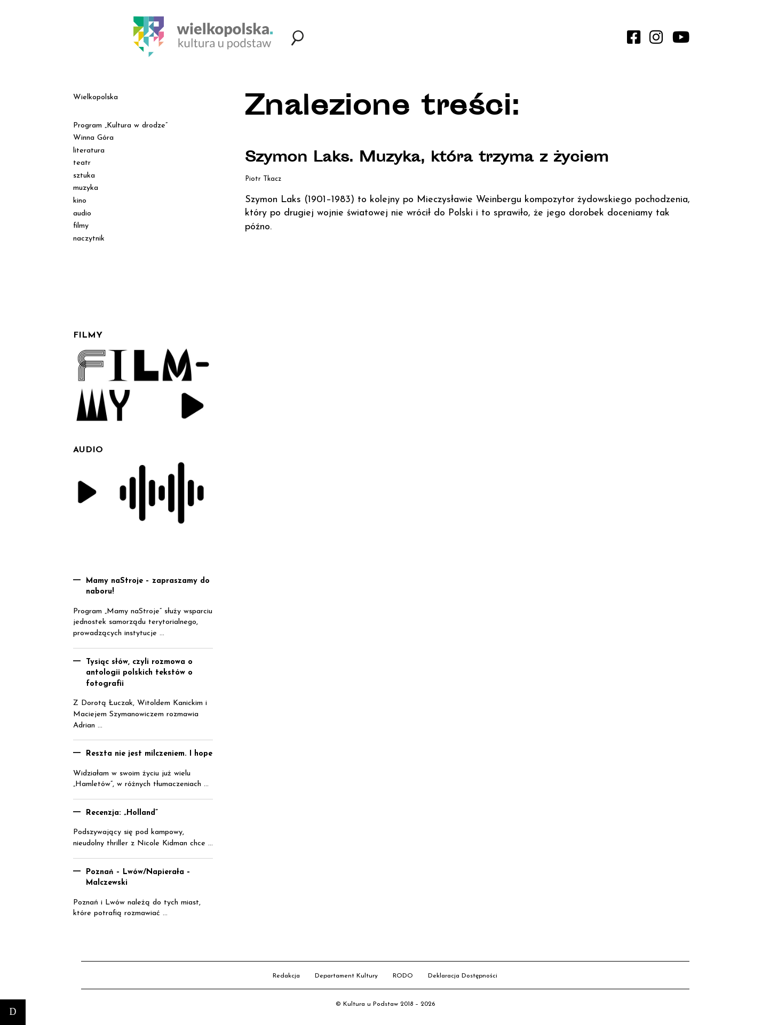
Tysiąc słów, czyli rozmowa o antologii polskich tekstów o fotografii (139, 673)
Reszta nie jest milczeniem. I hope (149, 754)
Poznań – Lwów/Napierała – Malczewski (138, 877)
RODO (403, 976)
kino (79, 201)
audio (82, 214)
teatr (82, 163)
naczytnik (89, 239)
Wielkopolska (95, 97)
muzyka (85, 188)
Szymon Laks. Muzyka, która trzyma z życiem (434, 158)
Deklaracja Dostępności (462, 976)
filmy (81, 226)
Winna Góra (93, 138)
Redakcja (286, 976)
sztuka (84, 176)
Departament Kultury (346, 976)
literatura (89, 151)
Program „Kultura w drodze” (120, 126)
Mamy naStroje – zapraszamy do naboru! (148, 586)
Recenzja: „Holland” (122, 813)
